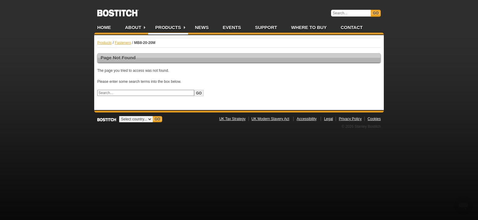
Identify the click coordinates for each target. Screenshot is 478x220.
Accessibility (306, 119)
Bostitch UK (118, 11)
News (202, 27)
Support (266, 27)
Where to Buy (308, 27)
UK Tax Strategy (232, 119)
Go (376, 13)
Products (168, 27)
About (133, 27)
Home (104, 27)
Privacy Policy (350, 119)
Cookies (374, 119)
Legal (328, 119)
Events (232, 27)
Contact (351, 27)
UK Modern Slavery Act (270, 119)
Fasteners (123, 43)
